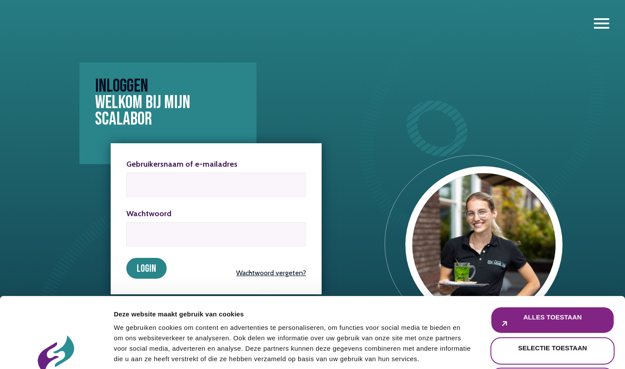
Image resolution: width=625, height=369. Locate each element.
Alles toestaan (552, 246)
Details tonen (469, 352)
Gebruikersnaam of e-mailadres (181, 164)
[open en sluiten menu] (601, 23)
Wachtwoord (148, 213)
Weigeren (552, 308)
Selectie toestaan (552, 277)
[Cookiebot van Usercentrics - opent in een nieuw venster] (56, 352)
